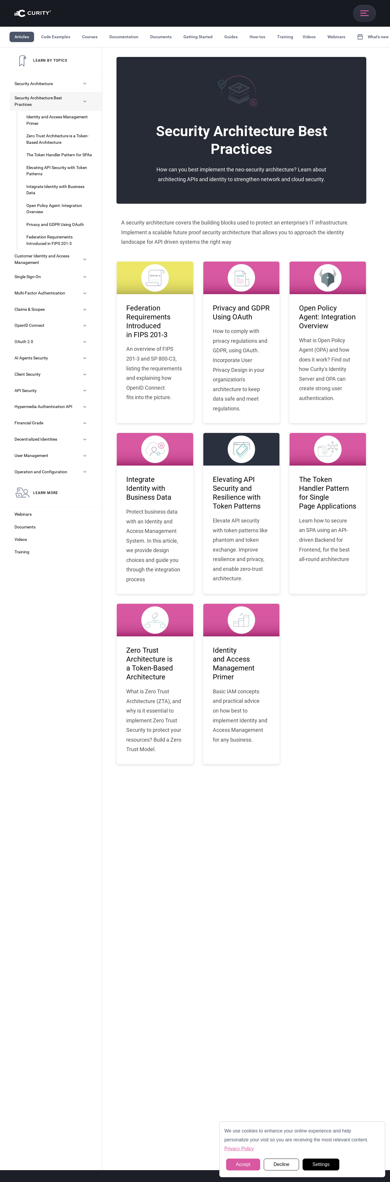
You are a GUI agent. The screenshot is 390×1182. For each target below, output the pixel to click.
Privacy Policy (239, 1148)
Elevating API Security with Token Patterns (56, 171)
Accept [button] (243, 1164)
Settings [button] (321, 1164)
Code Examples (55, 36)
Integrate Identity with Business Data (55, 190)
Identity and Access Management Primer (57, 120)
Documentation (123, 36)
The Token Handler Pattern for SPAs (59, 154)
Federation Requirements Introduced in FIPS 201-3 (49, 240)
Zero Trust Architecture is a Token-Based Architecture (57, 139)
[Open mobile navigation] (364, 13)
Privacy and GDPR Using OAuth (55, 224)
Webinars (336, 36)
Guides (231, 36)
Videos (309, 36)
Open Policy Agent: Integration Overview (54, 209)
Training (285, 36)
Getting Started (197, 36)
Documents (161, 36)
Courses (90, 36)
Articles (22, 36)
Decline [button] (281, 1164)
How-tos (257, 36)
